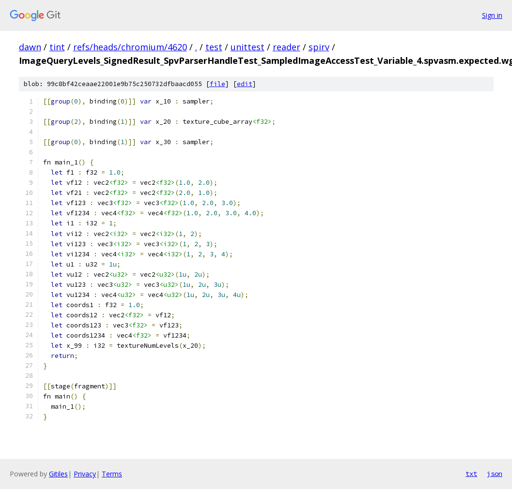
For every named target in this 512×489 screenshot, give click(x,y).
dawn (30, 47)
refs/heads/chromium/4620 (130, 47)
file (217, 84)
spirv (319, 47)
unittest (247, 47)
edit (244, 84)
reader (286, 47)
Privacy (85, 473)
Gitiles (58, 473)
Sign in (492, 15)
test (213, 47)
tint (57, 47)
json (494, 473)
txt (471, 473)
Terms (112, 473)
